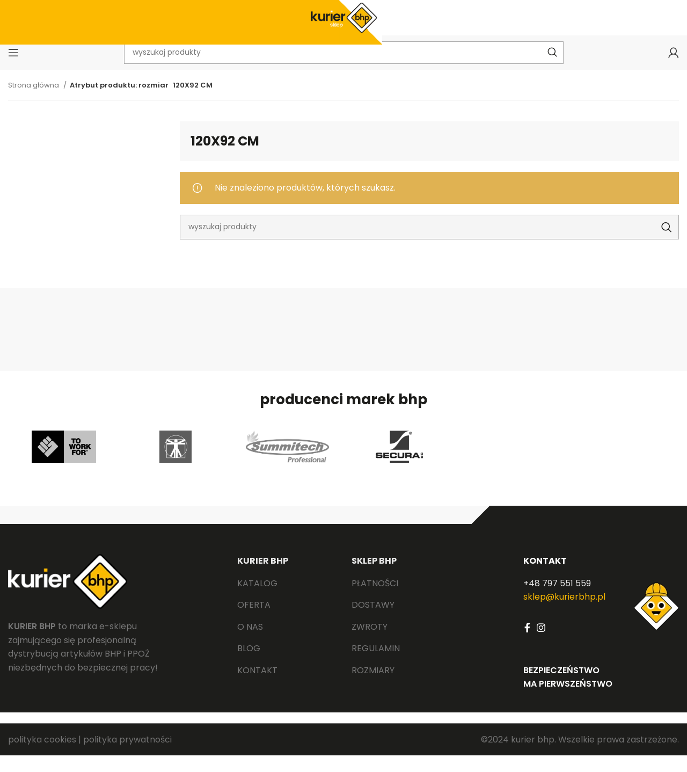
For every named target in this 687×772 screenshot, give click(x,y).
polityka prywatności (127, 755)
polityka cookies (42, 755)
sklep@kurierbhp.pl (564, 613)
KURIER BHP (262, 577)
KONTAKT (545, 577)
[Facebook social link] (527, 644)
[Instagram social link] (541, 644)
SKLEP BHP (374, 577)
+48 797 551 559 (557, 599)
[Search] (429, 243)
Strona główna (34, 101)
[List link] (286, 600)
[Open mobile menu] (13, 67)
